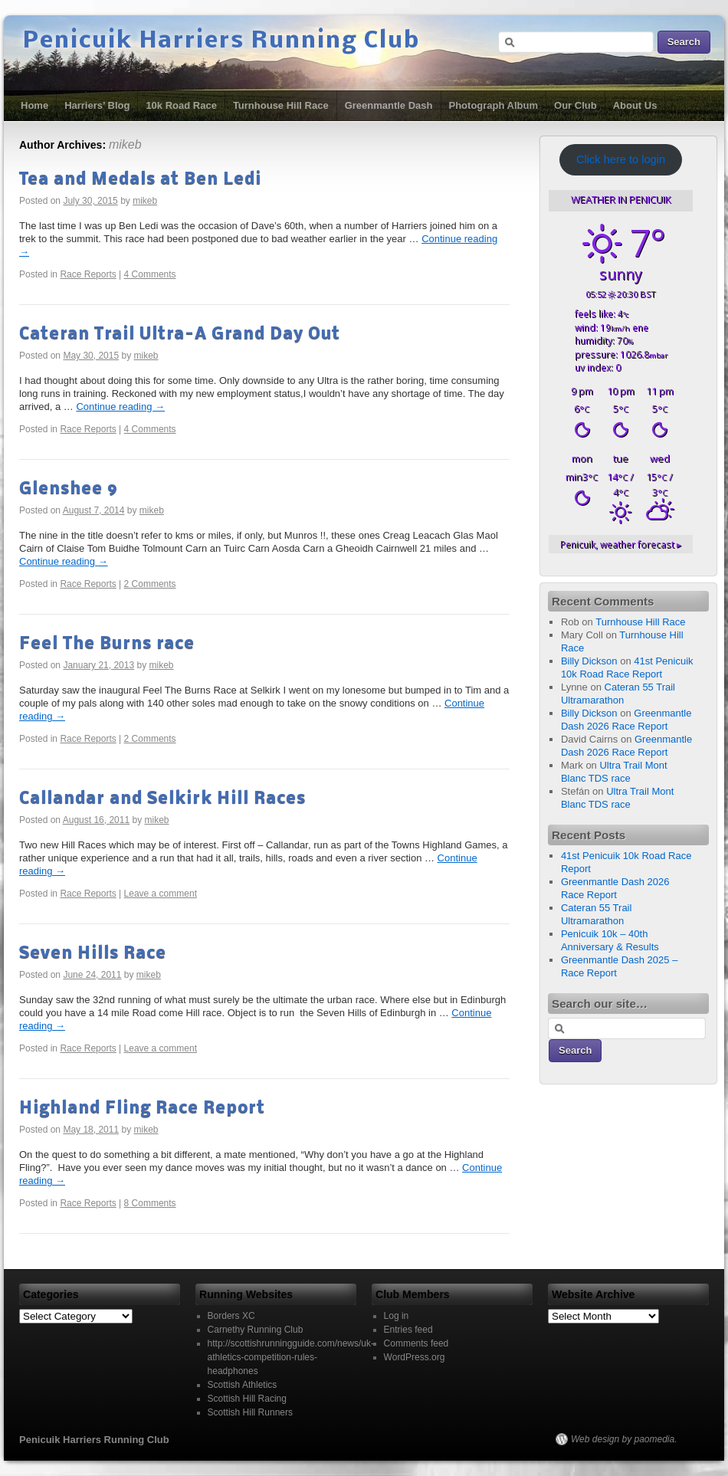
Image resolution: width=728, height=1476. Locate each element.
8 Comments (150, 1203)
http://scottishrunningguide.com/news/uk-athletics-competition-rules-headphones (291, 1357)
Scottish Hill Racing (247, 1398)
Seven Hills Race (92, 954)
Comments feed (416, 1343)
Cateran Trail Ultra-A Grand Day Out (179, 334)
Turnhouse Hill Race (281, 105)
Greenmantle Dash (389, 105)
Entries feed (408, 1329)
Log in (396, 1315)
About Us (635, 105)
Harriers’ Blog (97, 105)
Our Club (575, 105)
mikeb (125, 144)
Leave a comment (160, 893)
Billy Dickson (589, 661)
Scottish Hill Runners (250, 1412)
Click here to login (620, 159)
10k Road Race (181, 105)
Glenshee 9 (68, 489)
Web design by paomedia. (624, 1439)
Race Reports (88, 274)
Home (34, 105)
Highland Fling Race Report (142, 1108)
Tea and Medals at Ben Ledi (140, 180)
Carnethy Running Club (255, 1329)
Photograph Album (494, 105)
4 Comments (150, 274)
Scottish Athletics (242, 1384)
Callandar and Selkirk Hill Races (162, 799)
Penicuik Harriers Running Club (221, 41)
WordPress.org (414, 1357)
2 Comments (150, 584)
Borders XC (231, 1315)
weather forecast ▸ (620, 544)
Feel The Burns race (107, 644)
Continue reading (120, 406)
